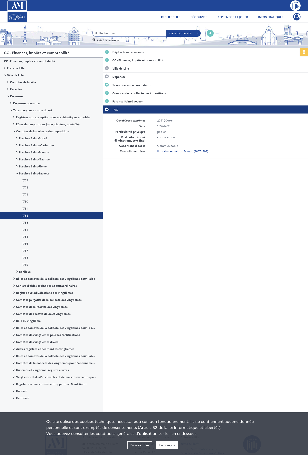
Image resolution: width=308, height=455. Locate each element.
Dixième (21, 391)
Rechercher (170, 17)
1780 (25, 201)
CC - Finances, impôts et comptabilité (29, 61)
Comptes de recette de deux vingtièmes (43, 314)
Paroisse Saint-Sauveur (34, 173)
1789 (25, 264)
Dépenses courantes (26, 103)
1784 (25, 229)
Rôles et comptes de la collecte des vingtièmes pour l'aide (55, 279)
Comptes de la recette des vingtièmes (41, 307)
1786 (25, 243)
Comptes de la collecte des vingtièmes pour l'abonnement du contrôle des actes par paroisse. (56, 363)
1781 (25, 208)
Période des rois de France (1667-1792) (182, 151)
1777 (25, 180)
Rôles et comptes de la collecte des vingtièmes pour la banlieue (56, 328)
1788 (25, 257)
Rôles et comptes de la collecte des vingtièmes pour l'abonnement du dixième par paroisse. (56, 356)
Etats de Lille (15, 68)
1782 (25, 215)
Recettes (16, 89)
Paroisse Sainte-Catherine (36, 145)
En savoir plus (139, 445)
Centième (22, 398)
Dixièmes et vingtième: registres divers (42, 370)
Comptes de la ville (23, 82)
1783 (25, 222)
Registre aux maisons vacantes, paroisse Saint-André (51, 384)
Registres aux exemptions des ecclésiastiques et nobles (53, 117)
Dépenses (16, 96)
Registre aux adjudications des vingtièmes (44, 293)
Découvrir (198, 17)
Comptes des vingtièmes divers (37, 342)
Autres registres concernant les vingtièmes (45, 349)
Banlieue (25, 272)
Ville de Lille (15, 75)
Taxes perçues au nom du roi (32, 110)
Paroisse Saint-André (33, 138)
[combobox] (184, 33)
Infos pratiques (270, 17)
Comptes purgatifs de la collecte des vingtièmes (49, 300)
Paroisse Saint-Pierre (33, 166)
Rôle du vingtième (28, 321)
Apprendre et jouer (232, 17)
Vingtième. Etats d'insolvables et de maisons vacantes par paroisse (56, 377)
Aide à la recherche (108, 40)
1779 (25, 194)
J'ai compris (167, 445)
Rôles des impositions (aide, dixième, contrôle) (48, 124)
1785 (25, 236)
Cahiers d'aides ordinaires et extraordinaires (46, 286)
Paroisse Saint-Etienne (34, 152)
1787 (25, 250)
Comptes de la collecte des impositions (42, 131)
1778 (25, 187)
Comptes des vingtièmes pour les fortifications (48, 335)
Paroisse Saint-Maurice (34, 159)
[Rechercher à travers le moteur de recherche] (131, 33)
